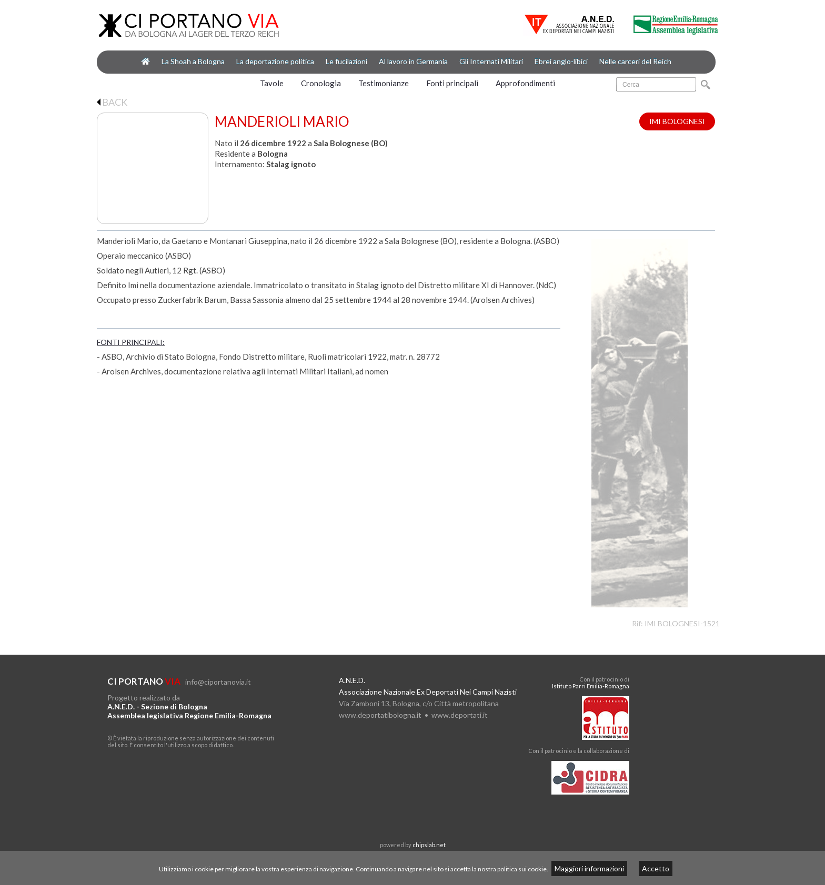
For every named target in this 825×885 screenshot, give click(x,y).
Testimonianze (383, 83)
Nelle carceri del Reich (635, 61)
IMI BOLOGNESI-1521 (682, 623)
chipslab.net (429, 844)
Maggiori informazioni (589, 868)
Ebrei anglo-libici (561, 61)
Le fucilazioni (346, 61)
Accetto (655, 868)
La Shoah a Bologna (193, 61)
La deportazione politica (275, 61)
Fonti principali (452, 83)
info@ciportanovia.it (218, 681)
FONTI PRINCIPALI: (131, 342)
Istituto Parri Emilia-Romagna (590, 686)
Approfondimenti (525, 83)
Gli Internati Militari (491, 61)
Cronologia (321, 83)
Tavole (272, 83)
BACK (112, 102)
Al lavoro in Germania (413, 61)
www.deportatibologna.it (380, 714)
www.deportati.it (459, 714)
